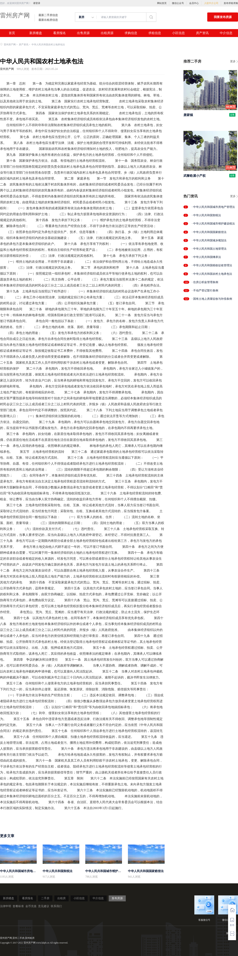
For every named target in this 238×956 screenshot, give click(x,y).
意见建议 (43, 906)
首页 (12, 33)
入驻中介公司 (211, 3)
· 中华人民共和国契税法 (206, 215)
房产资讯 (202, 33)
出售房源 (83, 33)
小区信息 (178, 33)
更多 (233, 61)
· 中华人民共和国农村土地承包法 (212, 273)
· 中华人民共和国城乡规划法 (209, 240)
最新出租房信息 (48, 20)
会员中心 (194, 3)
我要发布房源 (223, 17)
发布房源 (117, 898)
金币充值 (30, 906)
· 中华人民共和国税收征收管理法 (212, 265)
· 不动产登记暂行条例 (205, 290)
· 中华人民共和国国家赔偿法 (209, 232)
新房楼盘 (36, 33)
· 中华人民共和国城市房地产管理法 (213, 206)
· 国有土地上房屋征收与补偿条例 (212, 298)
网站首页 (162, 3)
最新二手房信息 (48, 15)
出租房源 (107, 33)
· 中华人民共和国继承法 (206, 257)
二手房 (45, 898)
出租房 (61, 898)
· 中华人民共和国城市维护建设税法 (213, 223)
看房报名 (59, 33)
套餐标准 (18, 906)
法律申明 (5, 906)
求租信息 (155, 33)
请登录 (36, 3)
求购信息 (131, 33)
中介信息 (226, 33)
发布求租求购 (231, 3)
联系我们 (56, 906)
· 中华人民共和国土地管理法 (209, 248)
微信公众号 (178, 3)
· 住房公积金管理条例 (205, 282)
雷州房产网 (15, 15)
